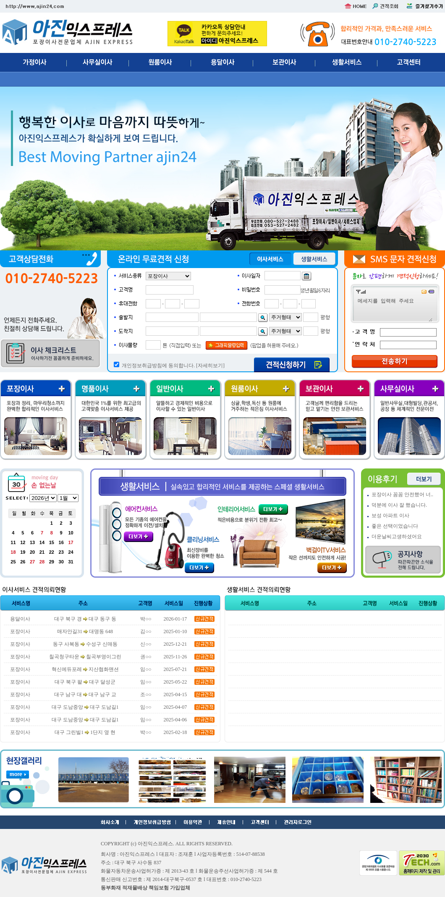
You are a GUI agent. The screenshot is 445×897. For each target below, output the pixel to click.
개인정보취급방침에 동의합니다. (158, 365)
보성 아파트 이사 (390, 515)
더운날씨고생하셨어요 (397, 536)
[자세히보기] (210, 365)
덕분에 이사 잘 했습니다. (399, 505)
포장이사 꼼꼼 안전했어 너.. (402, 494)
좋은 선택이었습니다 (395, 526)
